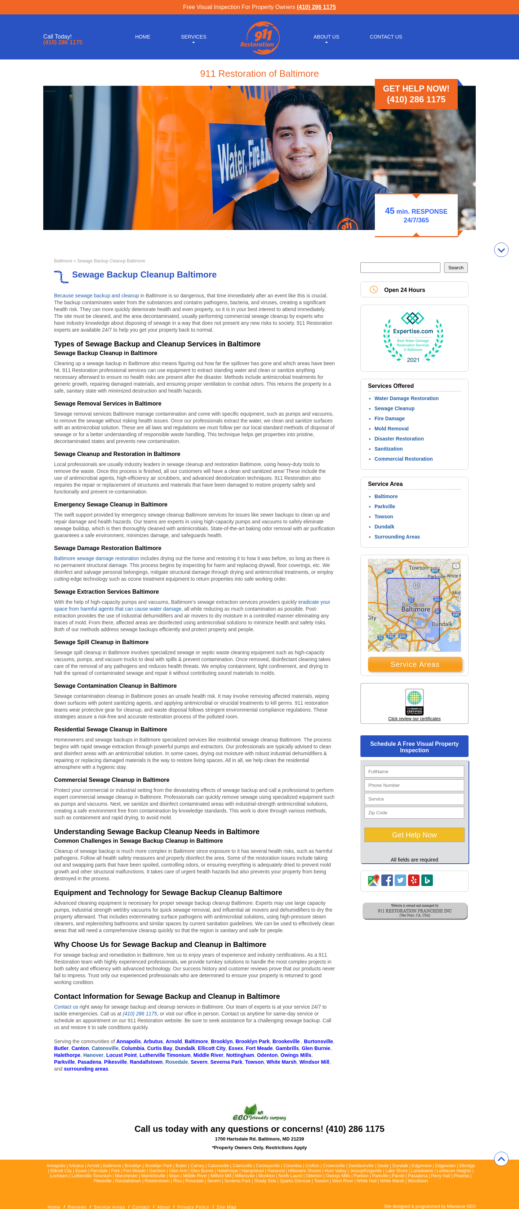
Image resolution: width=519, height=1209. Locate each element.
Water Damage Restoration (406, 398)
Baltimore (63, 261)
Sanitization (388, 449)
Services (194, 37)
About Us (326, 37)
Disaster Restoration (399, 439)
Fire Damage (389, 418)
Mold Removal (391, 428)
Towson (383, 516)
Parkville (384, 506)
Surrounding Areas (397, 537)
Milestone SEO (461, 1206)
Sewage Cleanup (394, 408)
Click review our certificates (414, 718)
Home (142, 37)
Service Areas (415, 664)
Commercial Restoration (403, 459)
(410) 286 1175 (316, 7)
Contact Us (386, 37)
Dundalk (384, 527)
